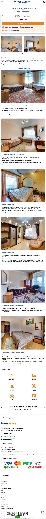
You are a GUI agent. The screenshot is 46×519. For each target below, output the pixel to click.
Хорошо (17, 517)
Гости (3, 19)
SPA (2, 490)
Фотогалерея (4, 504)
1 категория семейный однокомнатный (14, 106)
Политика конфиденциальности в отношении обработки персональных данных (22, 454)
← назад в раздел (5, 369)
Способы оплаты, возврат (8, 449)
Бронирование (5, 506)
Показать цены (23, 23)
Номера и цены (25, 11)
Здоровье (3, 492)
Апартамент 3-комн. (8, 252)
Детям (2, 497)
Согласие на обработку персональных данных (13, 451)
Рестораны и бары (6, 488)
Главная (18, 11)
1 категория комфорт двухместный (13, 154)
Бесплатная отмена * (28, 27)
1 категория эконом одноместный (13, 305)
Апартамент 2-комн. (8, 204)
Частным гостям (5, 485)
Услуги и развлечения (7, 495)
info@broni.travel (7, 439)
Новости (3, 501)
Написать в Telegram (8, 438)
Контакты (3, 511)
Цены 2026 (4, 483)
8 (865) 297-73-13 (7, 433)
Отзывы (3, 499)
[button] (22, 53)
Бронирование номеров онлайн (9, 447)
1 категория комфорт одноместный (13, 352)
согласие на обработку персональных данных (19, 515)
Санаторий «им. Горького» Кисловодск (23, 1)
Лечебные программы (7, 508)
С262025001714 (26, 409)
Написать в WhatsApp (8, 436)
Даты (3, 15)
